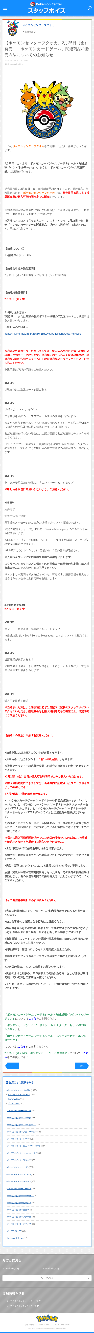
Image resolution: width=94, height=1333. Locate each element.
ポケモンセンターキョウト (19, 1181)
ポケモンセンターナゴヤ (18, 1167)
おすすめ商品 (14, 1099)
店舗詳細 (29, 32)
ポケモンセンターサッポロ (19, 1110)
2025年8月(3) (50, 1268)
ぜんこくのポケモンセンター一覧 (23, 1301)
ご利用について (43, 1325)
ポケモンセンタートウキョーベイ (22, 1153)
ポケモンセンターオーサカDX (20, 1196)
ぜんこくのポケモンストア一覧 (22, 1306)
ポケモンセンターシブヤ (18, 1139)
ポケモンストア (14, 1231)
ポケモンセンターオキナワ (19, 1224)
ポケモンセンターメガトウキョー (22, 1132)
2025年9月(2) (10, 1268)
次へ (82, 1066)
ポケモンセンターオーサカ (19, 1188)
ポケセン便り (14, 1103)
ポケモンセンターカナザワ (19, 1174)
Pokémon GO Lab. (15, 1238)
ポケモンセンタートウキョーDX (21, 1125)
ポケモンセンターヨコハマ (19, 1160)
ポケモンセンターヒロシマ (19, 1203)
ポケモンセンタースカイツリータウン (24, 1146)
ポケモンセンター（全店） (19, 1090)
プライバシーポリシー (61, 1325)
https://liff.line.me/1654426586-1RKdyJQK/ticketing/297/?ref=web (42, 333)
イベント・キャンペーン (19, 1094)
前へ (12, 1066)
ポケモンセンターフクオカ (38, 25)
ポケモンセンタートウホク (19, 1118)
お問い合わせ (29, 1325)
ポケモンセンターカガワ (18, 1210)
